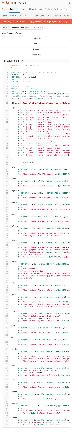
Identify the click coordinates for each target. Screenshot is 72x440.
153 (5, 425)
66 (5, 219)
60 (5, 205)
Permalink (36, 55)
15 (5, 98)
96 (5, 290)
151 (5, 420)
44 (5, 167)
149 (5, 415)
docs (11, 33)
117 (5, 340)
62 (5, 209)
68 (5, 224)
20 (5, 110)
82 (5, 257)
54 (5, 191)
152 (5, 422)
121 (5, 349)
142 (5, 399)
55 (5, 193)
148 (5, 413)
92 (5, 280)
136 (5, 385)
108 (5, 318)
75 (5, 240)
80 (5, 252)
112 (5, 328)
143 (5, 401)
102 (5, 304)
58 (5, 200)
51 (5, 183)
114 (5, 333)
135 (5, 382)
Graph (49, 16)
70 (5, 228)
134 (5, 380)
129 (5, 368)
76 (5, 243)
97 (5, 292)
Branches (22, 16)
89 (5, 273)
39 (5, 155)
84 (5, 262)
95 (5, 288)
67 (5, 221)
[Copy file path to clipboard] (22, 61)
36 (5, 148)
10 (5, 86)
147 (5, 411)
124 (5, 356)
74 (5, 238)
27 (5, 127)
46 (5, 172)
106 (5, 314)
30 (5, 134)
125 (5, 359)
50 (5, 181)
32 (5, 138)
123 (5, 354)
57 (5, 198)
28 (5, 129)
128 (5, 366)
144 (5, 404)
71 (5, 231)
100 (5, 299)
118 (5, 342)
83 (5, 259)
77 (5, 245)
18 (5, 105)
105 (5, 311)
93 (5, 283)
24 (5, 120)
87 (5, 269)
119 (5, 344)
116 (5, 337)
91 (5, 278)
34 (5, 143)
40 (5, 157)
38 (5, 153)
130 (5, 370)
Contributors (40, 16)
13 (5, 94)
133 (5, 377)
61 (5, 207)
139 (5, 392)
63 (5, 212)
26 (5, 124)
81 (5, 254)
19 (5, 108)
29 (5, 131)
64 (5, 214)
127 (5, 363)
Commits (13, 16)
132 (5, 375)
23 (5, 117)
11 (5, 89)
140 (5, 394)
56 (5, 195)
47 (5, 174)
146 (5, 408)
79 (5, 250)
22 (5, 115)
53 (5, 188)
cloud (23, 3)
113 (5, 330)
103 (5, 306)
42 (5, 162)
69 (5, 226)
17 (5, 103)
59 (5, 202)
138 (5, 389)
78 (5, 247)
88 (5, 271)
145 (5, 406)
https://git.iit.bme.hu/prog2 (57, 22)
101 (5, 302)
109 (5, 321)
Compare (57, 16)
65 (5, 217)
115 (5, 335)
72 (5, 233)
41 (5, 160)
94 (5, 285)
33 (5, 141)
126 (5, 361)
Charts (66, 16)
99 (5, 297)
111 (5, 325)
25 (5, 122)
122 (5, 351)
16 (5, 101)
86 (5, 266)
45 (5, 169)
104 (5, 309)
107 (5, 316)
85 (5, 264)
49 (5, 179)
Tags (30, 16)
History (36, 49)
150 (5, 418)
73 (5, 236)
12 (5, 91)
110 (5, 323)
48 (5, 176)
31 (5, 136)
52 (5, 186)
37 (5, 150)
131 (5, 373)
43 (5, 165)
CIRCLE (14, 3)
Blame (36, 44)
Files (5, 16)
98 (5, 295)
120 (5, 347)
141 (5, 396)
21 (5, 112)
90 (5, 276)
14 (5, 96)
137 (5, 387)
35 (5, 146)
